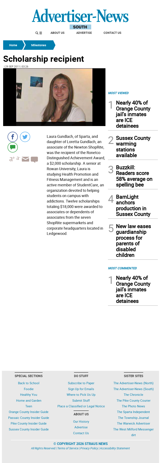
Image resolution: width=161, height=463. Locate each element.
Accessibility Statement (115, 448)
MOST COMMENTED (122, 268)
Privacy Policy (89, 448)
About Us (58, 33)
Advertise (84, 33)
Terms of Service (67, 448)
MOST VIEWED (118, 93)
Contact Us (112, 33)
